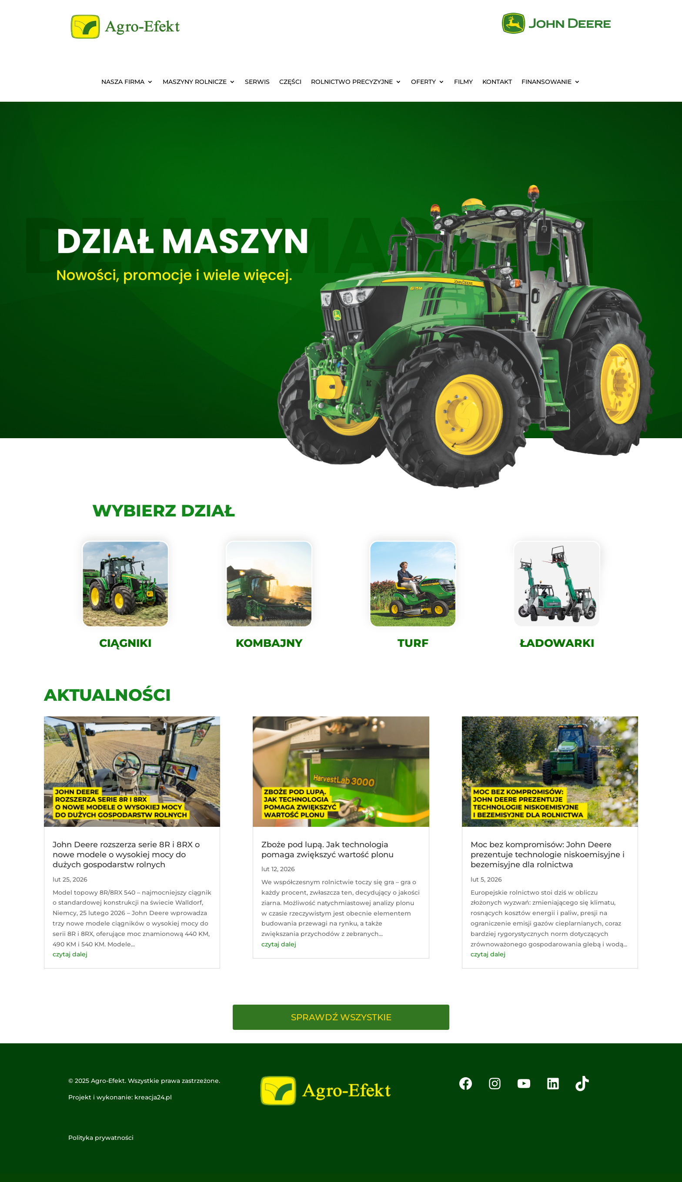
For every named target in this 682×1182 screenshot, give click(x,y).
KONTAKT (497, 82)
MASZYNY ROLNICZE (195, 82)
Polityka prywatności (101, 1138)
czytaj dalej (70, 954)
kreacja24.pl (153, 1097)
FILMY (463, 82)
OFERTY (423, 82)
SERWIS (257, 82)
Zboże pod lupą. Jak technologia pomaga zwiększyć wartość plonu (327, 849)
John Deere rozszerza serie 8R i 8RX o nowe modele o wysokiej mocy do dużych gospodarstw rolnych (126, 855)
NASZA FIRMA (122, 82)
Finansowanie (547, 82)
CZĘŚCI (290, 82)
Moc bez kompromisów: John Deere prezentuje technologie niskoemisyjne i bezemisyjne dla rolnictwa (548, 855)
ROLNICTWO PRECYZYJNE (352, 82)
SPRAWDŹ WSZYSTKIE (341, 1017)
